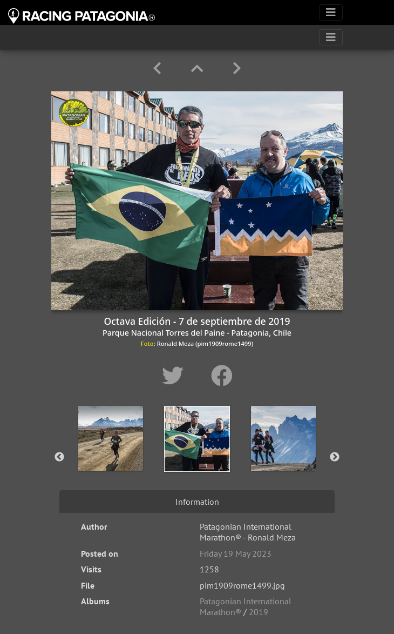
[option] (110, 455)
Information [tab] (197, 501)
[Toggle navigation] (331, 12)
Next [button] (334, 457)
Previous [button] (59, 457)
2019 (258, 611)
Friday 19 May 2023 (235, 553)
